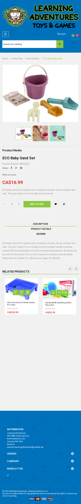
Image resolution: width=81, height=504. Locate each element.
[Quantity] (12, 204)
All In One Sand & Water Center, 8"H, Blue (21, 303)
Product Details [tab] (41, 229)
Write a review (9, 175)
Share (11, 168)
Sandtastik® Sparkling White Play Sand (58, 303)
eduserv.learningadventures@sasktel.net (25, 447)
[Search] (33, 44)
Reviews (41, 234)
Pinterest (21, 168)
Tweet (16, 168)
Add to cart (37, 204)
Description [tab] (40, 224)
